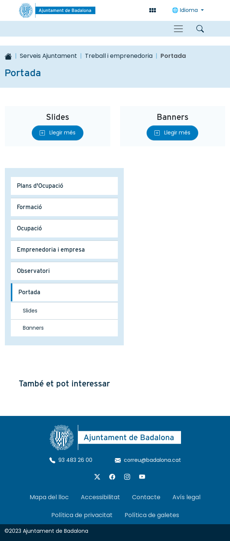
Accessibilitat (100, 497)
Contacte (146, 497)
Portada (29, 292)
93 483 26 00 (70, 460)
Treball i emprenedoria (119, 56)
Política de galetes (152, 515)
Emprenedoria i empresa (51, 249)
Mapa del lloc (49, 497)
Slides (57, 117)
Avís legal (186, 497)
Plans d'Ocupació (40, 185)
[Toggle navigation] (178, 29)
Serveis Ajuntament (48, 56)
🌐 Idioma (185, 10)
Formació (29, 207)
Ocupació (29, 228)
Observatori (33, 270)
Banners (172, 117)
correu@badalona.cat (148, 460)
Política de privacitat (82, 515)
